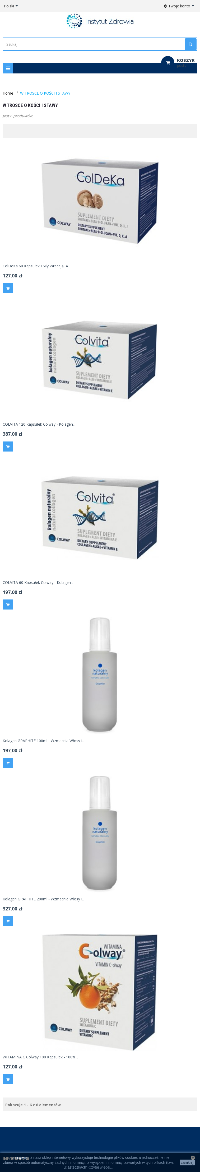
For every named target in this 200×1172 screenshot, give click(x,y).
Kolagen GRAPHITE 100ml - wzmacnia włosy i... (44, 740)
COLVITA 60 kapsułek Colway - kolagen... (38, 582)
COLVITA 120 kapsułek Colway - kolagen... (39, 424)
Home (8, 93)
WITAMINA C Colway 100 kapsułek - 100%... (40, 1057)
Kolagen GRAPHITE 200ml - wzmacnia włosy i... (44, 899)
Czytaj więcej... (101, 1167)
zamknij (187, 1162)
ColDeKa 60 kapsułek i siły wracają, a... (37, 266)
